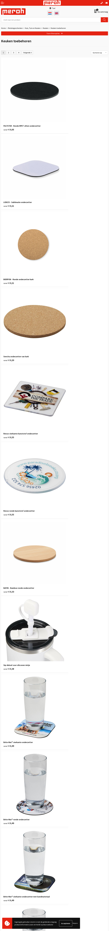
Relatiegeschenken (15, 28)
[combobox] (51, 19)
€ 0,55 (8, 242)
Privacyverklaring (62, 886)
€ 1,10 (8, 811)
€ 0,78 (8, 621)
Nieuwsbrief (60, 839)
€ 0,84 (62, 621)
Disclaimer (60, 890)
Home (3, 28)
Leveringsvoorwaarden (64, 879)
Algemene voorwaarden (65, 876)
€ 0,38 (62, 305)
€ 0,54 (62, 495)
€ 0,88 (8, 748)
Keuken (45, 28)
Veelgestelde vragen (63, 842)
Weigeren (75, 923)
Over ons (59, 836)
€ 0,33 (8, 305)
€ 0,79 (62, 685)
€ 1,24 (62, 748)
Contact (4, 876)
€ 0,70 (62, 558)
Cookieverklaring (62, 883)
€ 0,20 (62, 178)
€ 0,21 (62, 115)
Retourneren (6, 879)
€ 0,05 (8, 115)
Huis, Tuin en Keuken (33, 28)
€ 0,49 (8, 368)
